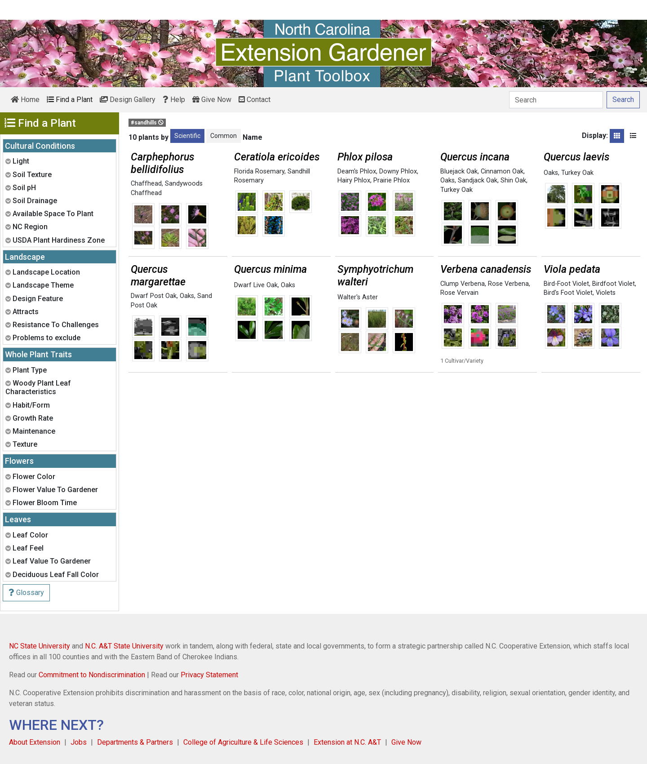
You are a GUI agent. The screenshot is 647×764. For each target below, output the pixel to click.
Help (174, 99)
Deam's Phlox (356, 171)
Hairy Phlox (353, 180)
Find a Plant (70, 99)
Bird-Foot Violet (566, 284)
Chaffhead (146, 183)
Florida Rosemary (259, 171)
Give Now (211, 99)
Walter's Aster (357, 297)
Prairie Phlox (391, 180)
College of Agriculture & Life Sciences (243, 742)
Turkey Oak (456, 190)
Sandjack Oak (477, 180)
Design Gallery (127, 99)
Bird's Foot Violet (568, 293)
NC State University (39, 646)
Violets (606, 293)
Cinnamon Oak (502, 171)
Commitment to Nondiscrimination (92, 675)
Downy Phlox (398, 171)
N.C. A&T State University (124, 646)
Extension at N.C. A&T (347, 742)
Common (223, 135)
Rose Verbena (508, 284)
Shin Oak (513, 180)
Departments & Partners (135, 742)
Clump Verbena (462, 284)
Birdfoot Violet (613, 284)
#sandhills (147, 123)
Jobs (79, 742)
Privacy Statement (209, 675)
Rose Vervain (459, 293)
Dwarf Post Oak (154, 296)
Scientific (187, 135)
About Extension (34, 742)
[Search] (556, 99)
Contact (254, 99)
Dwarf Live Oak (256, 285)
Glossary (26, 592)
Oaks (447, 180)
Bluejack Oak (459, 171)
